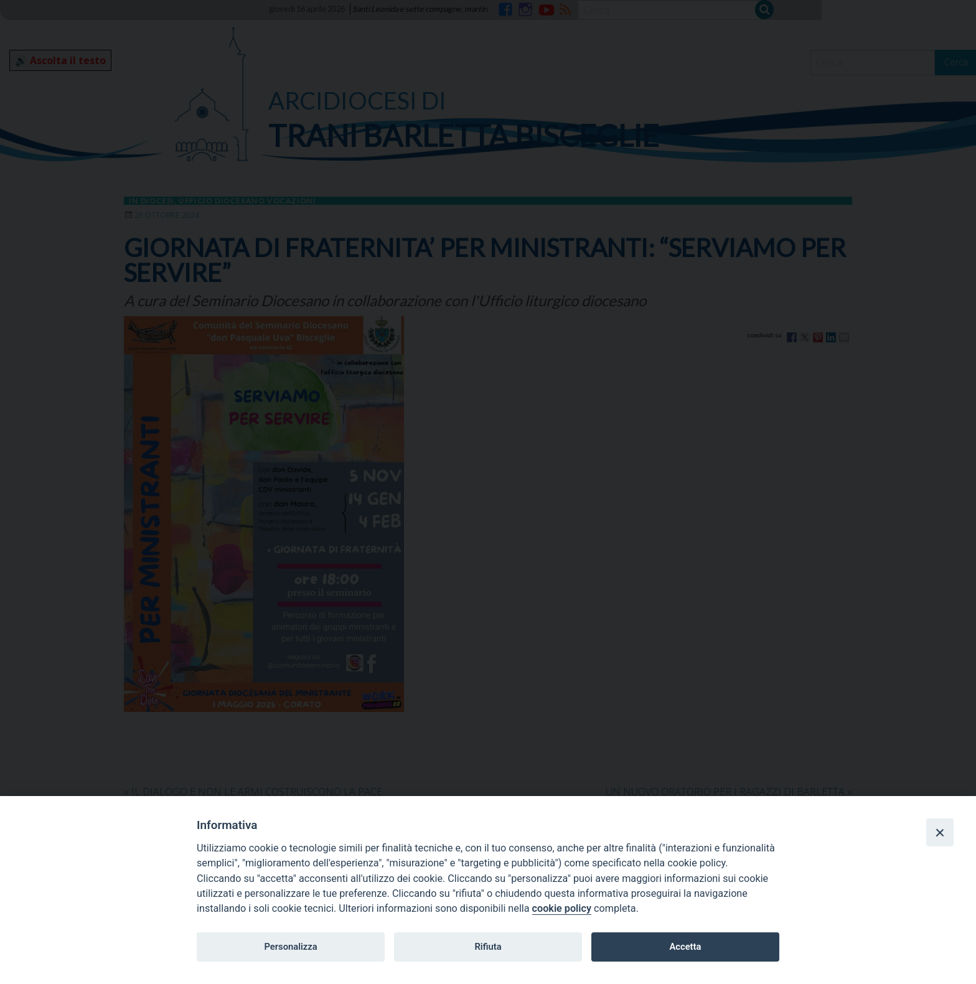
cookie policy (561, 908)
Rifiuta (487, 946)
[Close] (940, 832)
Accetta (685, 946)
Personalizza (290, 946)
